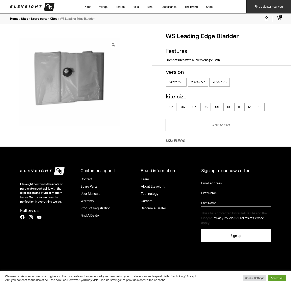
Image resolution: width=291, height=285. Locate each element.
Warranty (87, 201)
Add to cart (221, 125)
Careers (146, 201)
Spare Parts (88, 186)
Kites (53, 19)
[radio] (176, 82)
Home (14, 19)
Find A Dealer (90, 215)
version (175, 71)
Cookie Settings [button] (254, 278)
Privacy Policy (223, 218)
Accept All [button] (277, 278)
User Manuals (90, 194)
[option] (69, 82)
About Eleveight (153, 186)
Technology (149, 194)
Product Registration (95, 208)
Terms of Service (251, 218)
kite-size (176, 96)
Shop (24, 19)
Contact (86, 179)
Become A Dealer (153, 208)
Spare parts (39, 19)
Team (145, 179)
